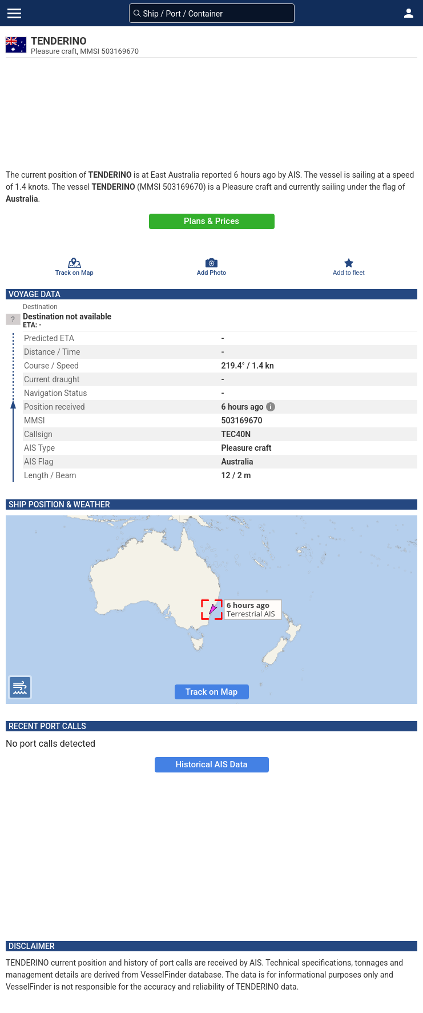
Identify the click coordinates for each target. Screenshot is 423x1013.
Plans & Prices (211, 221)
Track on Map (211, 692)
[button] (408, 13)
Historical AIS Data (211, 764)
